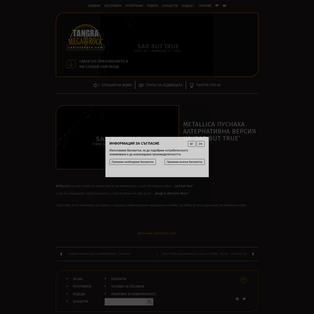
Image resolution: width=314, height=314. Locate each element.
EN (200, 143)
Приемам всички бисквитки (184, 161)
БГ (191, 143)
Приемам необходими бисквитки (133, 161)
